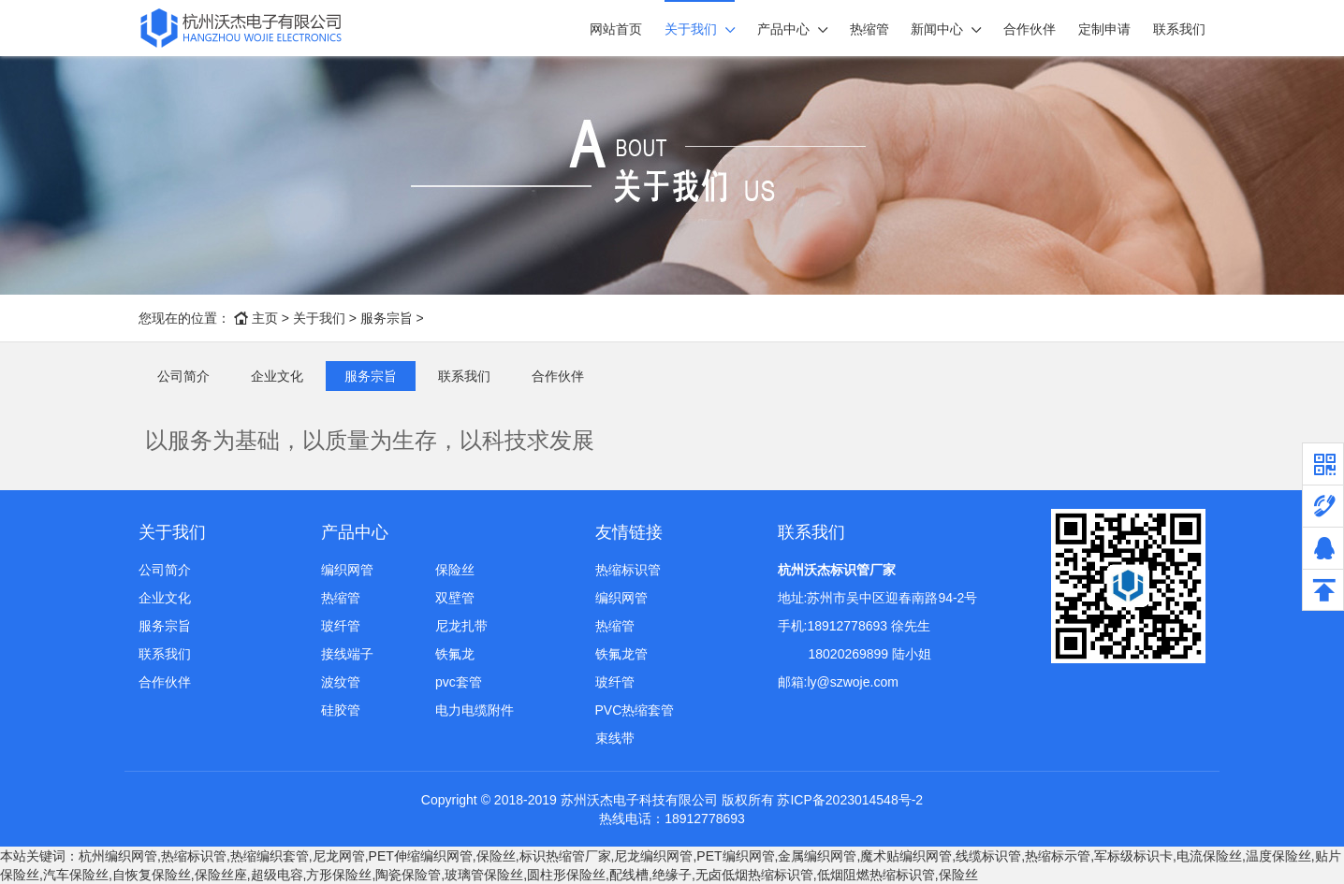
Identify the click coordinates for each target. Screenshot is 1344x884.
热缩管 (869, 29)
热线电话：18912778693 (672, 818)
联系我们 (1179, 29)
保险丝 (455, 569)
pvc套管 (458, 681)
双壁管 (455, 597)
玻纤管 (340, 625)
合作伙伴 (1029, 29)
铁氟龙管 (621, 653)
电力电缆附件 (474, 710)
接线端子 (347, 653)
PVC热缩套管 (635, 710)
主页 (265, 318)
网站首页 (616, 29)
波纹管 (340, 681)
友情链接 (629, 532)
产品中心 (783, 29)
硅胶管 (340, 710)
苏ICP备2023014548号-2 (850, 799)
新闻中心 (937, 29)
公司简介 (183, 376)
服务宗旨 (386, 318)
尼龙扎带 (461, 625)
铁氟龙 (455, 653)
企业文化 (277, 376)
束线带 (615, 738)
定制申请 (1104, 29)
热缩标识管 (628, 569)
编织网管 (347, 569)
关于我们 (691, 29)
